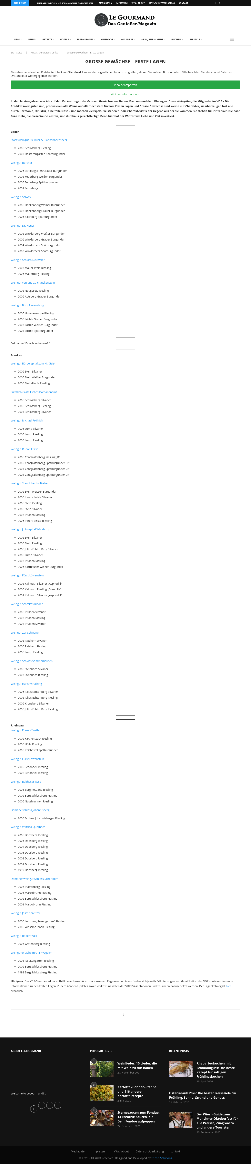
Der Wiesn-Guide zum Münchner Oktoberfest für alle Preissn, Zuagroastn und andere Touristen (217, 1121)
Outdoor (107, 39)
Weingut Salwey (21, 197)
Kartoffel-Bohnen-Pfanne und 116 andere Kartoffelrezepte (136, 1091)
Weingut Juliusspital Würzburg (30, 529)
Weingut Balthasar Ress (26, 781)
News (17, 39)
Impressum (121, 3)
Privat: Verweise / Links (44, 52)
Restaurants (85, 39)
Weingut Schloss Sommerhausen (32, 661)
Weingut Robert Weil (24, 936)
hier (228, 986)
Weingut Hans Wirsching (26, 684)
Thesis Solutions (161, 1158)
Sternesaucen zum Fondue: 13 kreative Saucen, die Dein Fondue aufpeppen (138, 1116)
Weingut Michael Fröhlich (27, 420)
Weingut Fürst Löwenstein (27, 575)
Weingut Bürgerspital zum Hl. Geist (33, 363)
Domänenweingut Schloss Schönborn (34, 879)
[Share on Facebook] (123, 1014)
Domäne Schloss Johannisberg (30, 810)
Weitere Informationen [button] (125, 94)
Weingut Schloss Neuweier (28, 260)
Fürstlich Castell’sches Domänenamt (34, 392)
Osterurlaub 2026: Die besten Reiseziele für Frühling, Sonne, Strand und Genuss (202, 1095)
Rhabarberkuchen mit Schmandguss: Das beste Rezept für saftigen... (74, 3)
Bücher (176, 39)
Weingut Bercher (21, 163)
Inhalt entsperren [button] (125, 85)
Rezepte (47, 39)
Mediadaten (105, 3)
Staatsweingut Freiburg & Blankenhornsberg (39, 140)
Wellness (127, 39)
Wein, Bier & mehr (152, 39)
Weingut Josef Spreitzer (25, 913)
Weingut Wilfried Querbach (28, 827)
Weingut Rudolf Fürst (24, 449)
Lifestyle (194, 39)
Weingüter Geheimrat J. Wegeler (31, 952)
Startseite (16, 52)
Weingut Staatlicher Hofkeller (29, 483)
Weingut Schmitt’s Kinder (27, 604)
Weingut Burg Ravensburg (27, 305)
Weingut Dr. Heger (22, 225)
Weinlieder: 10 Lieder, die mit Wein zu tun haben (137, 1065)
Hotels (64, 39)
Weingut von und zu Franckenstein (33, 282)
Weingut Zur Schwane (25, 632)
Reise (31, 39)
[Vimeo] (219, 3)
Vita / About (138, 3)
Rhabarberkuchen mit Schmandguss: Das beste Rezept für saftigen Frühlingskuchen (215, 1070)
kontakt (183, 3)
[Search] (238, 39)
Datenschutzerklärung (161, 3)
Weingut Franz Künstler (26, 730)
